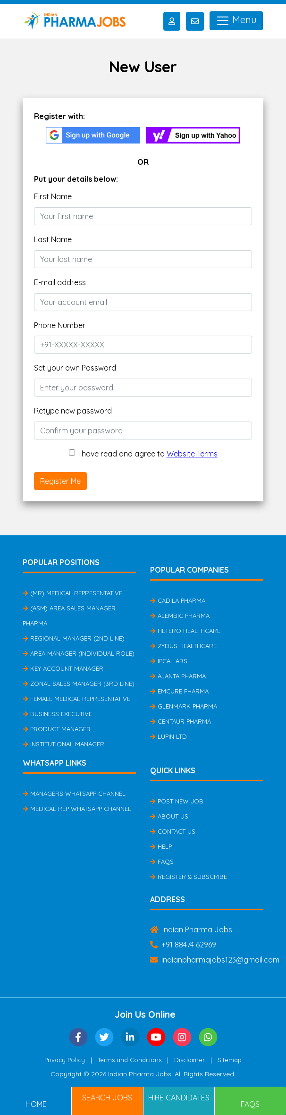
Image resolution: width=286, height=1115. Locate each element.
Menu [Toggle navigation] (236, 21)
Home (36, 1104)
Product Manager (57, 729)
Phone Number (59, 325)
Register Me (60, 481)
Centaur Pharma (180, 721)
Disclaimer (189, 1060)
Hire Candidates (179, 1097)
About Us (169, 816)
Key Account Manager (63, 668)
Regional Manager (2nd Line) (74, 638)
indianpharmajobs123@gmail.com (214, 959)
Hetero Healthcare (185, 630)
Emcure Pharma (179, 691)
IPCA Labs (168, 661)
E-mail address (60, 282)
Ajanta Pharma (178, 676)
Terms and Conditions (129, 1060)
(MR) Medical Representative (72, 593)
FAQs (162, 861)
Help (161, 846)
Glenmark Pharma (183, 706)
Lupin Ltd (168, 736)
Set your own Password (75, 367)
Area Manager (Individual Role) (79, 653)
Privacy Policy (64, 1060)
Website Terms (192, 453)
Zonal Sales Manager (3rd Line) (79, 683)
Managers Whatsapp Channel (74, 793)
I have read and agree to (148, 453)
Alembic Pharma (180, 615)
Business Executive (57, 714)
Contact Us (172, 831)
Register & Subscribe (188, 876)
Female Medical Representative (76, 698)
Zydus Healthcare (183, 646)
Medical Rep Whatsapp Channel (77, 808)
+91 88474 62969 (183, 944)
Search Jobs (107, 1097)
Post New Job (176, 801)
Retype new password (73, 410)
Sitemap (230, 1060)
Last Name (53, 239)
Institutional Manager (63, 744)
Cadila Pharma (177, 600)
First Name (53, 196)
